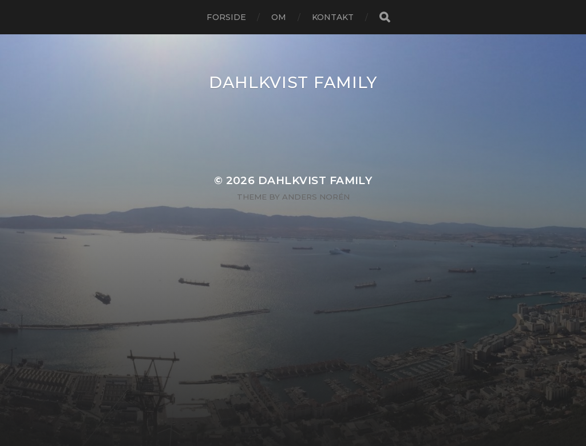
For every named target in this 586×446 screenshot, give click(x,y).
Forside (226, 17)
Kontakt (333, 17)
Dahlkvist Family (293, 82)
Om (278, 17)
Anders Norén (316, 196)
